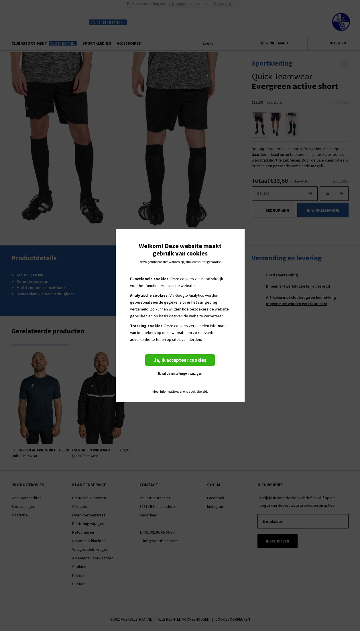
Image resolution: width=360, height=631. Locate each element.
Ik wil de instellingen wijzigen (180, 373)
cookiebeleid (198, 392)
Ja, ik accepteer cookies (180, 360)
